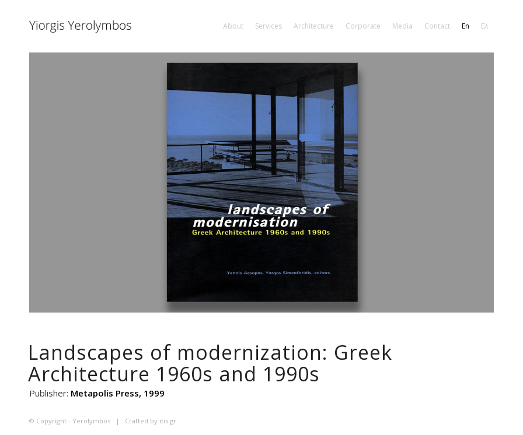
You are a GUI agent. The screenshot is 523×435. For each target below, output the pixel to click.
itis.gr (167, 420)
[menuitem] (233, 26)
